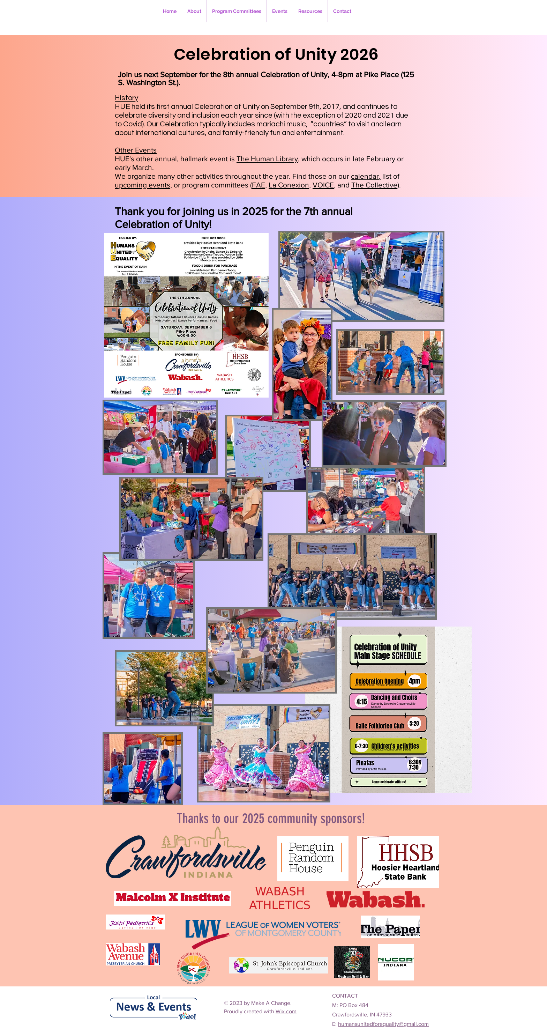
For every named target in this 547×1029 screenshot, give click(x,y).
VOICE (323, 185)
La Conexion (289, 185)
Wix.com (286, 1011)
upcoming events (142, 185)
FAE (258, 185)
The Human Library (267, 159)
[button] (237, 11)
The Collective (374, 185)
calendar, (366, 176)
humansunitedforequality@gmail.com (383, 1024)
